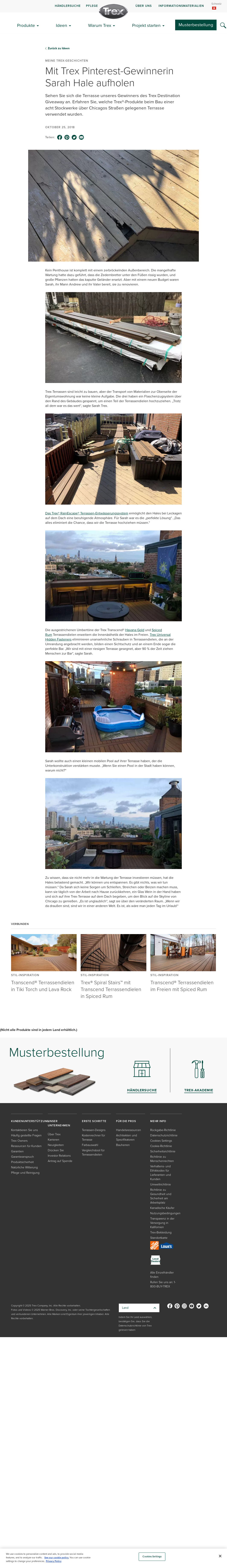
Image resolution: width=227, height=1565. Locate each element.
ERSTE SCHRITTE (94, 1121)
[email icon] (81, 137)
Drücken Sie (56, 1150)
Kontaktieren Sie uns (24, 1130)
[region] (113, 1557)
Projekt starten (146, 25)
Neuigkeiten (56, 1145)
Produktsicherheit (22, 1162)
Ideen (61, 25)
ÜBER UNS (143, 6)
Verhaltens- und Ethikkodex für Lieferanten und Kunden (160, 1172)
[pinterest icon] (67, 137)
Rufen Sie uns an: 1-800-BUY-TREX (163, 1284)
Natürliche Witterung (24, 1167)
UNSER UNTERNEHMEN (59, 1123)
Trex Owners (19, 1140)
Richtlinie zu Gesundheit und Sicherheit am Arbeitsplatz (160, 1196)
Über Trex (54, 1134)
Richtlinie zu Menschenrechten (162, 1158)
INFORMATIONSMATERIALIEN (181, 6)
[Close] (220, 1556)
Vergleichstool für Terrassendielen (93, 1152)
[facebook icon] (59, 137)
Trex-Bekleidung (161, 1232)
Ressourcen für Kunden (26, 1146)
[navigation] (113, 6)
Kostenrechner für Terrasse (93, 1137)
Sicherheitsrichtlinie (162, 1151)
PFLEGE (92, 6)
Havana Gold (134, 629)
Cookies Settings (161, 1140)
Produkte (26, 25)
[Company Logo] (113, 11)
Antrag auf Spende (60, 1161)
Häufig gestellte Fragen (26, 1135)
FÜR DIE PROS (126, 1121)
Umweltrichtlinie (160, 1184)
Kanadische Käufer (162, 1208)
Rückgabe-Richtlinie (163, 1130)
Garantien (17, 1151)
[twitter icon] (74, 137)
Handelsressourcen (128, 1130)
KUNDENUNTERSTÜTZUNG (30, 1121)
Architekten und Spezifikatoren (126, 1137)
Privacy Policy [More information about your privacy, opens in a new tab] (53, 1561)
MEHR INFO (158, 1121)
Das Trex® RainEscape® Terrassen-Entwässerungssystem (86, 513)
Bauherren (123, 1145)
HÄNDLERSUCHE (68, 6)
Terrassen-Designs (93, 1130)
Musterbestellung (196, 24)
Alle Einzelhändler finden (162, 1274)
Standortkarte (158, 1238)
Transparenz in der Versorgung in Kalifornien (162, 1222)
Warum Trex (99, 25)
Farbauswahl (90, 1145)
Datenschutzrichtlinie (164, 1135)
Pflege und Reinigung (25, 1172)
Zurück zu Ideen (59, 48)
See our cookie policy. (56, 1557)
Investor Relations (59, 1155)
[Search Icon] (223, 25)
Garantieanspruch (22, 1156)
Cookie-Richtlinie (161, 1146)
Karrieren (53, 1139)
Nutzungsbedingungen (165, 1213)
